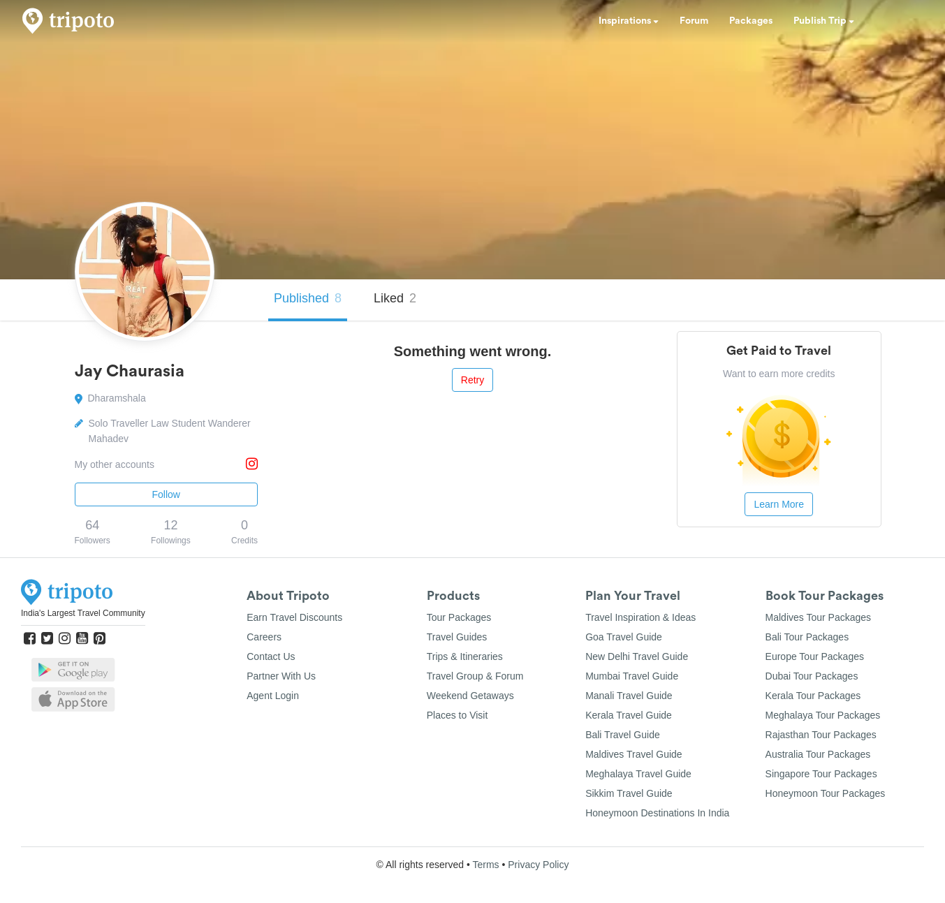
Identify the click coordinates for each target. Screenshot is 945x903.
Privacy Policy (538, 864)
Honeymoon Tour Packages (825, 793)
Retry (472, 380)
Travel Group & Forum (475, 676)
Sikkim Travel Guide (628, 793)
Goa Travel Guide (623, 637)
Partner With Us (281, 676)
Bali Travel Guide (622, 734)
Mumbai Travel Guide (631, 676)
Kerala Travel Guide (628, 715)
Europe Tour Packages (814, 656)
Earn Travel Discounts (294, 617)
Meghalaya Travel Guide (638, 773)
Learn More (779, 504)
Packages (750, 21)
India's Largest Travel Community (83, 613)
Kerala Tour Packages (813, 695)
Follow (166, 494)
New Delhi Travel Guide (636, 656)
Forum (694, 21)
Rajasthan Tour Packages (821, 734)
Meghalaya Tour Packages (823, 715)
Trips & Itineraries (465, 656)
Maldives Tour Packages (818, 617)
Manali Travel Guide (629, 695)
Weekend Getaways (470, 695)
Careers (264, 637)
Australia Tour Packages (818, 754)
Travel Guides (457, 637)
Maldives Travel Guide (633, 754)
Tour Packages (459, 617)
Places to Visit (457, 715)
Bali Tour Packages (807, 637)
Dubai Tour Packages (811, 676)
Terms (485, 864)
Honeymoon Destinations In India (657, 812)
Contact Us (271, 656)
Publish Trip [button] (823, 21)
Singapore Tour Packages (821, 773)
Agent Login (273, 695)
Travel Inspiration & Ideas (640, 617)
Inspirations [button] (629, 21)
